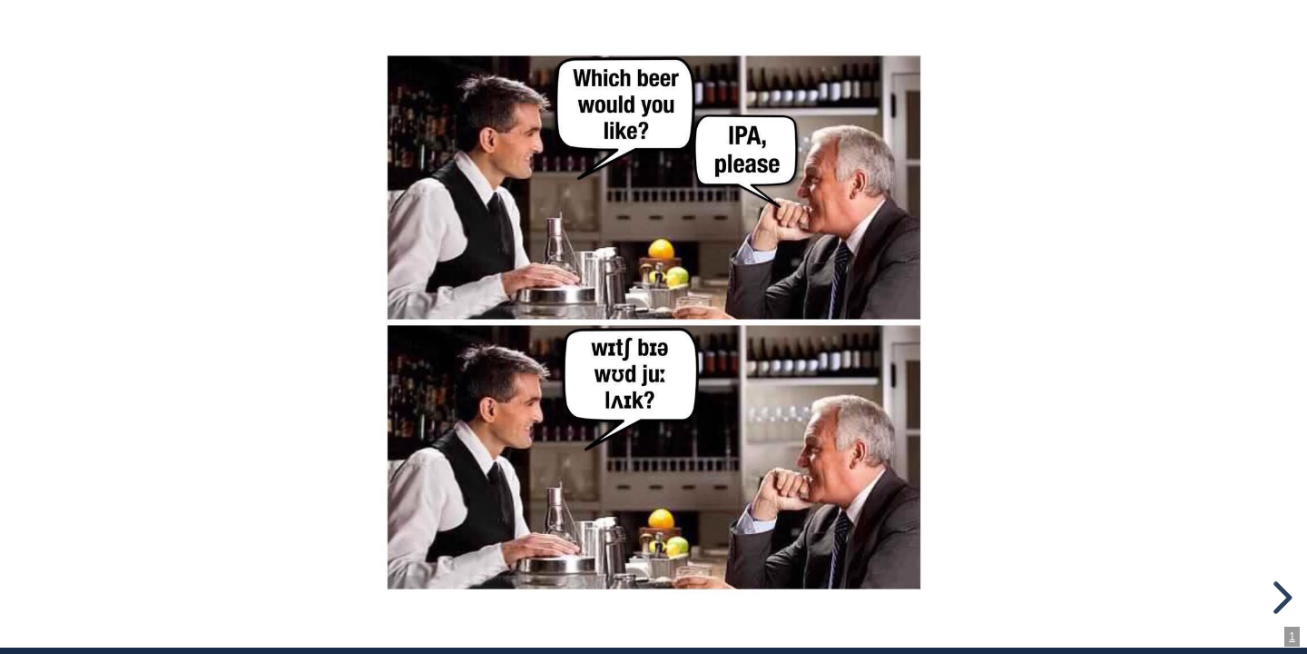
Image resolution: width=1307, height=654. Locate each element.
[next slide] (1279, 597)
